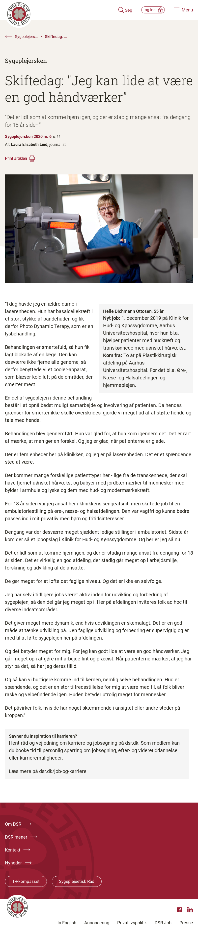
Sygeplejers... (26, 36)
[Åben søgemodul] (113, 10)
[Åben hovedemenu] (183, 10)
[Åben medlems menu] (147, 9)
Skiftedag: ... (56, 36)
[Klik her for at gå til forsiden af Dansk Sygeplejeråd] (55, 10)
